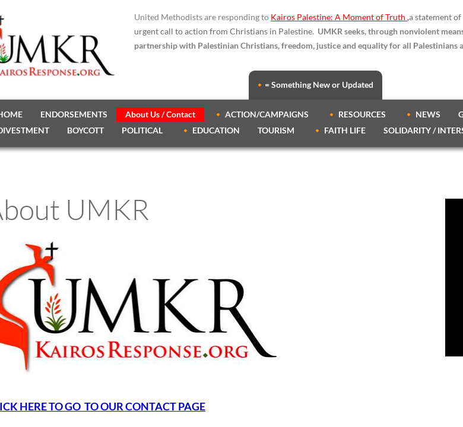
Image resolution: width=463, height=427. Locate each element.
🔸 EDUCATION (210, 130)
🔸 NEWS (422, 114)
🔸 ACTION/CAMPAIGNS (261, 114)
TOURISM (276, 130)
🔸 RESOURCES (356, 114)
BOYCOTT (85, 130)
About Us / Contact (160, 114)
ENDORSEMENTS (73, 114)
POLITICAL (142, 130)
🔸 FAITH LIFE (339, 130)
